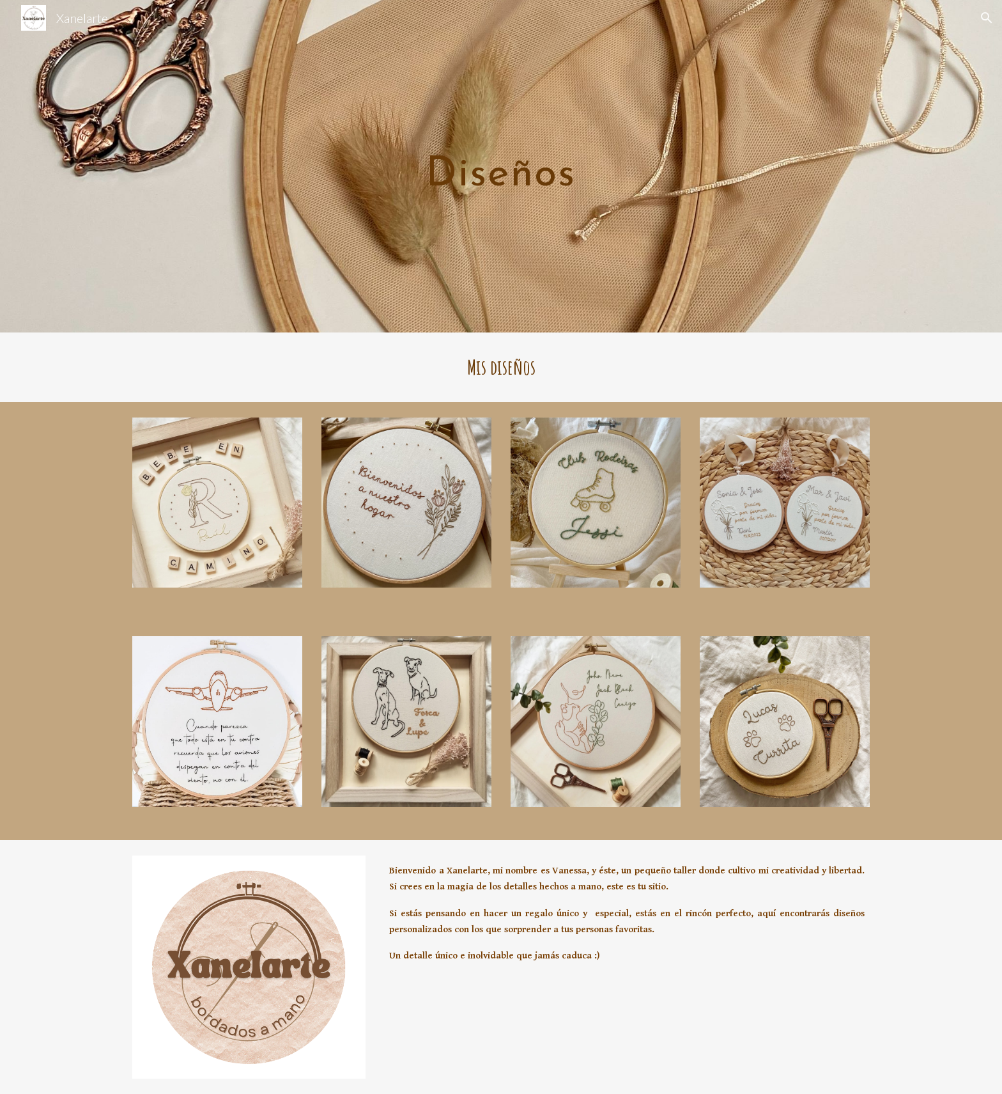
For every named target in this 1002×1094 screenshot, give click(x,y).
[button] (986, 18)
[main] (501, 166)
